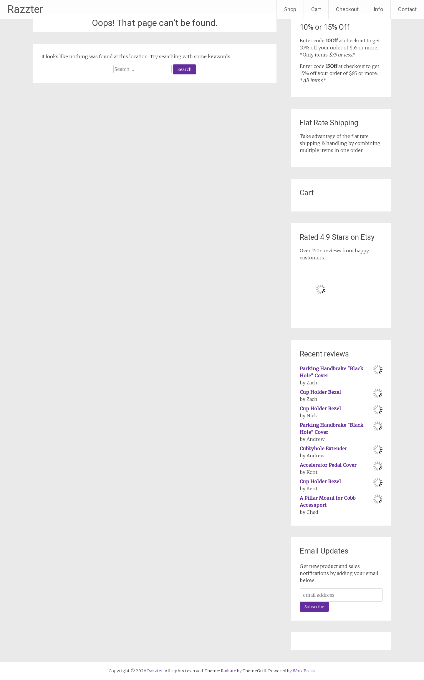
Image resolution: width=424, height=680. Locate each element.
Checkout (347, 9)
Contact (407, 9)
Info (378, 9)
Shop (290, 9)
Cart (316, 9)
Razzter (25, 9)
